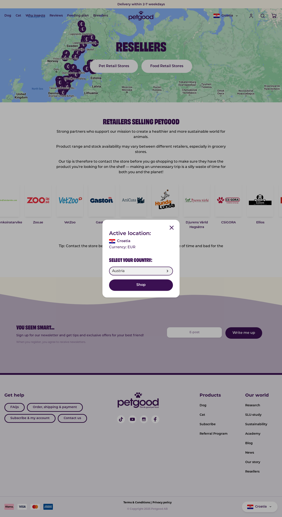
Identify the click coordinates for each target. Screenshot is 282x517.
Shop (141, 285)
